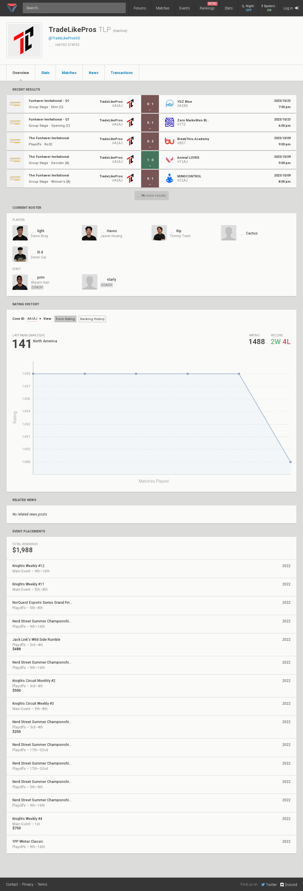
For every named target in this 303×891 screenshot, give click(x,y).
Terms (42, 884)
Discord (288, 884)
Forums (140, 8)
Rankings (208, 6)
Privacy (27, 884)
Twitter (269, 884)
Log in (291, 8)
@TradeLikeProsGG (64, 38)
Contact (12, 884)
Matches (163, 8)
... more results (152, 196)
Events (184, 8)
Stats (229, 8)
